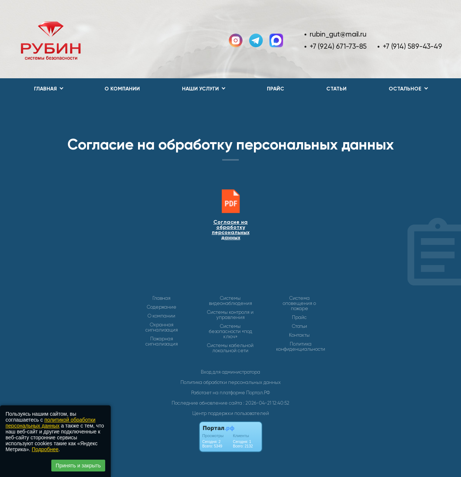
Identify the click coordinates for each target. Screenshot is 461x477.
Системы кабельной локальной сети (230, 348)
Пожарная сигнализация (161, 341)
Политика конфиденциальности (300, 347)
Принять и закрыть (78, 466)
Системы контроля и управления (230, 315)
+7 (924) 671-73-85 (338, 46)
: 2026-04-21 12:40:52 (266, 403)
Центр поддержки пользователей (230, 413)
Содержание (161, 307)
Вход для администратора (230, 372)
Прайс (275, 89)
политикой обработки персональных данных (50, 423)
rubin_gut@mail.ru (338, 34)
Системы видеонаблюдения (230, 301)
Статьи (336, 89)
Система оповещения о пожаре (299, 303)
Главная (161, 298)
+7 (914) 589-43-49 (412, 46)
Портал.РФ (258, 392)
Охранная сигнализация (161, 327)
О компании (122, 89)
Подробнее (45, 449)
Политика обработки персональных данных (230, 382)
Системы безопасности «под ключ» (230, 331)
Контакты (299, 335)
